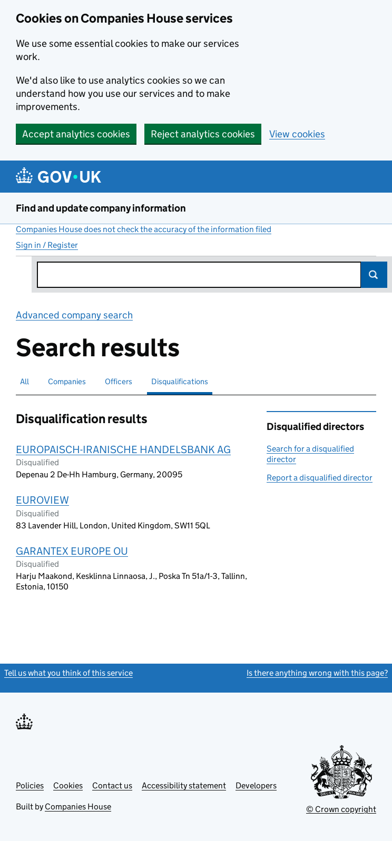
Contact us (112, 785)
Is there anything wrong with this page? (317, 673)
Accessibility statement (184, 785)
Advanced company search (74, 315)
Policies (30, 785)
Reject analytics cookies (203, 134)
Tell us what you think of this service (68, 673)
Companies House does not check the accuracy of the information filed (143, 229)
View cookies (297, 134)
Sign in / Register (47, 245)
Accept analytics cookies (76, 134)
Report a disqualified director (320, 478)
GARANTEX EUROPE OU (72, 551)
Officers (118, 381)
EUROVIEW (42, 500)
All (24, 381)
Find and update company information (101, 208)
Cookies (68, 785)
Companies (67, 381)
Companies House (78, 807)
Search (374, 275)
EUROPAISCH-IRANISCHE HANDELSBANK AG (123, 449)
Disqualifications (179, 381)
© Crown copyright (341, 809)
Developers (256, 785)
